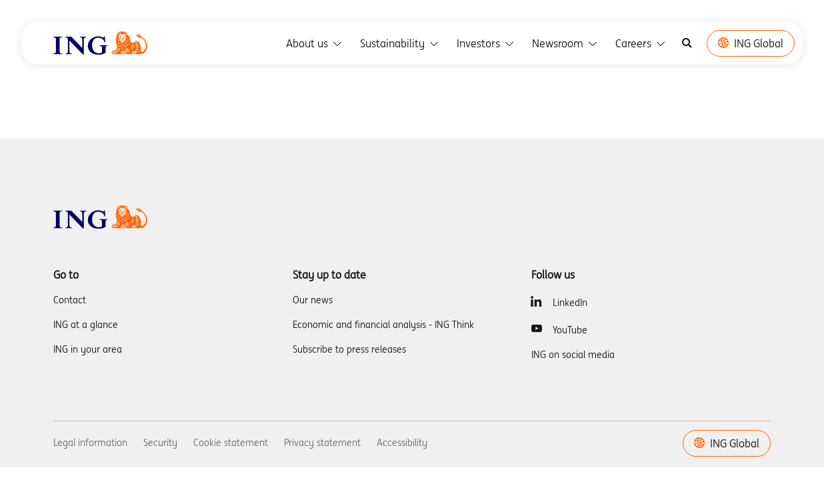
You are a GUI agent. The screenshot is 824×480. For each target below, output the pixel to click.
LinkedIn (570, 303)
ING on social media (573, 355)
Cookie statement (230, 443)
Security (160, 443)
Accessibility (402, 443)
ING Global (750, 43)
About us (315, 43)
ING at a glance (85, 325)
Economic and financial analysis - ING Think (383, 325)
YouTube (570, 330)
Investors (486, 43)
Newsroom (565, 43)
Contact (69, 300)
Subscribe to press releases (349, 349)
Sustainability (400, 43)
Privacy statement (322, 443)
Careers (641, 43)
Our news (313, 300)
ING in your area (87, 349)
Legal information (90, 443)
